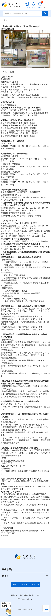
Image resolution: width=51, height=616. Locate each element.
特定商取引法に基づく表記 (30, 595)
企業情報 (14, 595)
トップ (4, 20)
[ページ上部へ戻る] (46, 608)
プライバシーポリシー (25, 599)
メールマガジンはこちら (26, 584)
